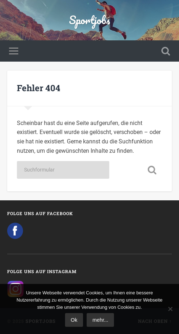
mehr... (100, 320)
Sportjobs (89, 20)
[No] (170, 308)
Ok (74, 320)
